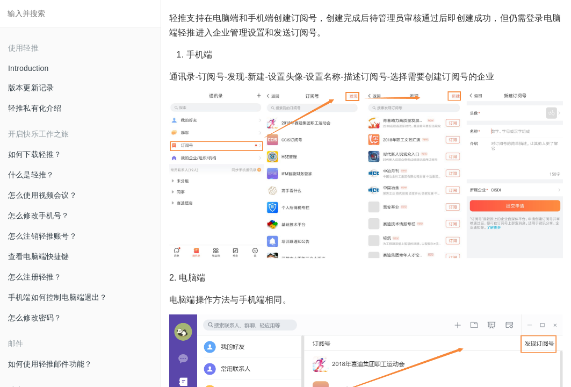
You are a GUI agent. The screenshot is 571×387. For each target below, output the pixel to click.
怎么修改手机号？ (38, 215)
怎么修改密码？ (34, 317)
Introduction (28, 68)
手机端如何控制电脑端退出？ (57, 297)
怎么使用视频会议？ (42, 195)
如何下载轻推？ (34, 154)
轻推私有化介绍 (34, 108)
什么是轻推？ (31, 174)
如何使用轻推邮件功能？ (50, 364)
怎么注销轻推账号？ (42, 236)
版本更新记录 (31, 87)
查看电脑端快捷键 (38, 256)
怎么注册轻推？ (34, 277)
